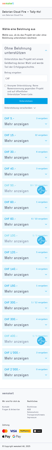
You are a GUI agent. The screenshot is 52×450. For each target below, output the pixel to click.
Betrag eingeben (12, 72)
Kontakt (5, 407)
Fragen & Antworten (11, 409)
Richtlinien (32, 407)
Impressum (31, 417)
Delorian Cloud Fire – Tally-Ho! (21, 11)
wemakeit (8, 393)
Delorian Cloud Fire (14, 15)
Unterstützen (26, 101)
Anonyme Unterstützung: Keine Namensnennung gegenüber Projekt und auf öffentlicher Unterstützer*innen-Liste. (25, 90)
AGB (29, 409)
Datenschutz (32, 412)
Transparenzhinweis (36, 415)
